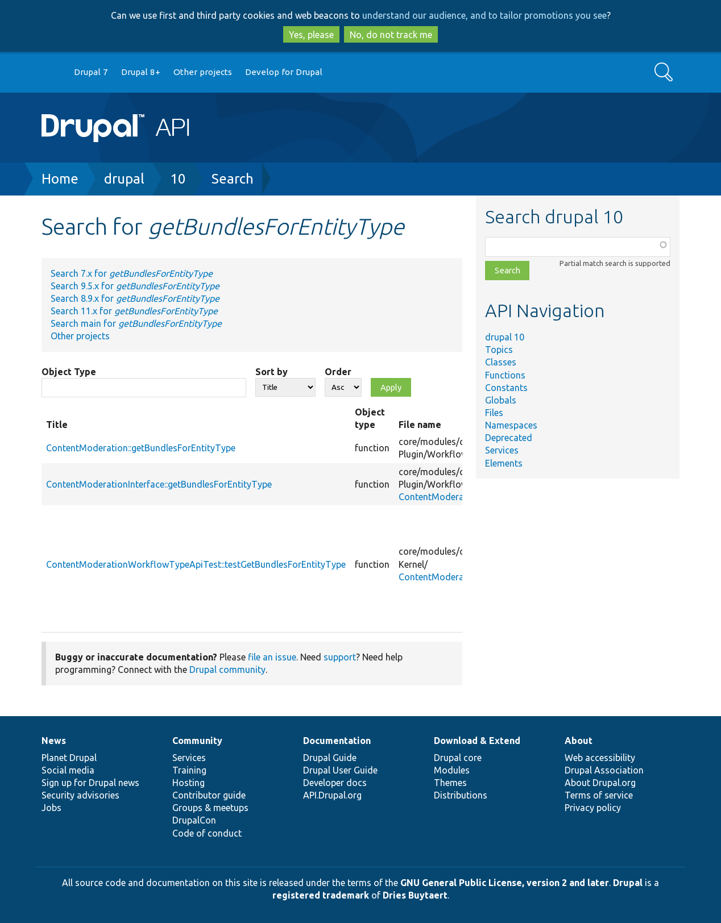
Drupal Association (604, 770)
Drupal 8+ (140, 72)
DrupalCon (194, 820)
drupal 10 (504, 337)
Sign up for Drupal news (90, 783)
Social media (68, 770)
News (54, 740)
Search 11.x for (134, 311)
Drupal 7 (91, 72)
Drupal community (227, 669)
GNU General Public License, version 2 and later (504, 883)
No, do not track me (391, 35)
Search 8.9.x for (135, 298)
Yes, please (311, 35)
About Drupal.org (600, 783)
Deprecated (508, 438)
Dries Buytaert (415, 895)
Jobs (51, 808)
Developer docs (335, 783)
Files (494, 413)
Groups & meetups (210, 808)
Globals (500, 400)
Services (502, 450)
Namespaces (511, 425)
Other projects (202, 72)
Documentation (337, 740)
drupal (124, 178)
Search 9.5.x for (135, 286)
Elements (504, 463)
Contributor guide (209, 795)
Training (189, 770)
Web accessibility (600, 757)
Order (338, 372)
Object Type (69, 372)
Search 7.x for (132, 273)
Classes (500, 362)
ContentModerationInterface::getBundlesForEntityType (159, 484)
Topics (499, 349)
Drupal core (458, 757)
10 (178, 178)
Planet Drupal (69, 757)
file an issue (272, 657)
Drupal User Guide (340, 770)
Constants (506, 387)
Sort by (271, 372)
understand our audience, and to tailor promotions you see (484, 15)
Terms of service (599, 795)
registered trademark (320, 895)
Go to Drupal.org (52, 72)
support (340, 657)
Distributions (460, 795)
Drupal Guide (330, 757)
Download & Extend (477, 740)
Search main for (136, 323)
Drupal (628, 883)
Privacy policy (593, 808)
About (578, 740)
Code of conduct (207, 833)
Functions (505, 375)
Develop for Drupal (283, 72)
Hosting (188, 783)
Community (197, 740)
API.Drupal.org (332, 795)
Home (60, 178)
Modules (452, 770)
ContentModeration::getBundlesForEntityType (140, 448)
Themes (450, 783)
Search (233, 178)
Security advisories (80, 795)
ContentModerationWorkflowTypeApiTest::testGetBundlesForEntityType (196, 564)
